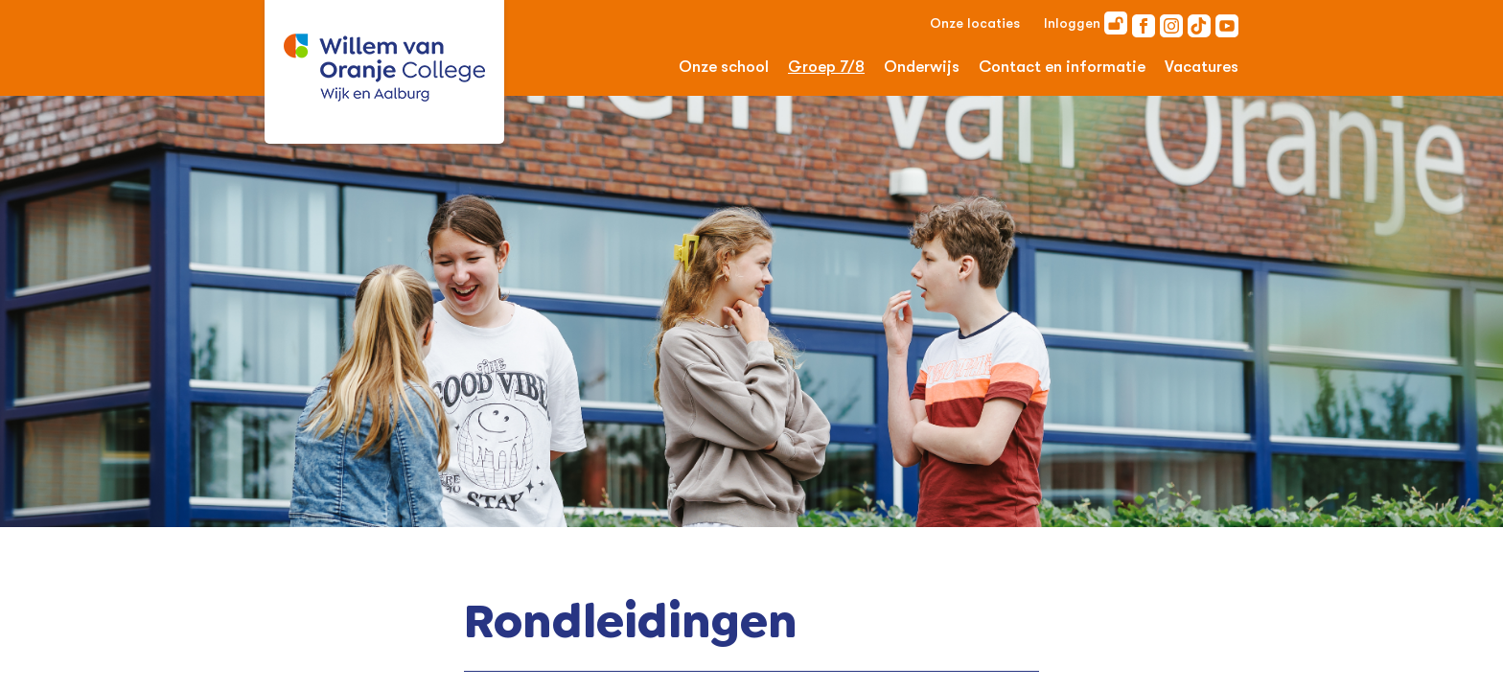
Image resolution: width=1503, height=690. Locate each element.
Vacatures (1201, 67)
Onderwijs (922, 67)
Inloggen (1085, 23)
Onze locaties (975, 23)
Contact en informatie (1062, 67)
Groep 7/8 (826, 67)
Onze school (724, 67)
